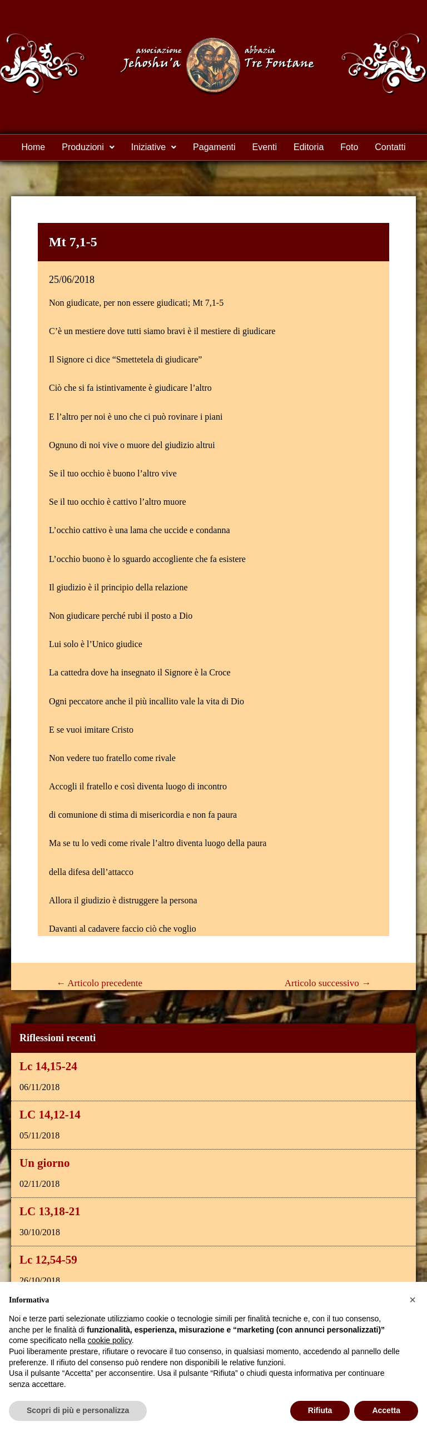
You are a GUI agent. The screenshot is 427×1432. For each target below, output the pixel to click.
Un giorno (44, 1163)
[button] (412, 1300)
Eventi (264, 147)
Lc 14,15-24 (48, 1066)
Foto (349, 147)
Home (34, 147)
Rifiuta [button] (320, 1410)
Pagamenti (214, 147)
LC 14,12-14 (50, 1114)
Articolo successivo (328, 983)
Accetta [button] (386, 1410)
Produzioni (88, 147)
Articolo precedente (99, 983)
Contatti (390, 147)
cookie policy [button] (110, 1340)
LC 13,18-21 (50, 1211)
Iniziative (153, 147)
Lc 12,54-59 (48, 1259)
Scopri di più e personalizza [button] (78, 1410)
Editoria (309, 147)
